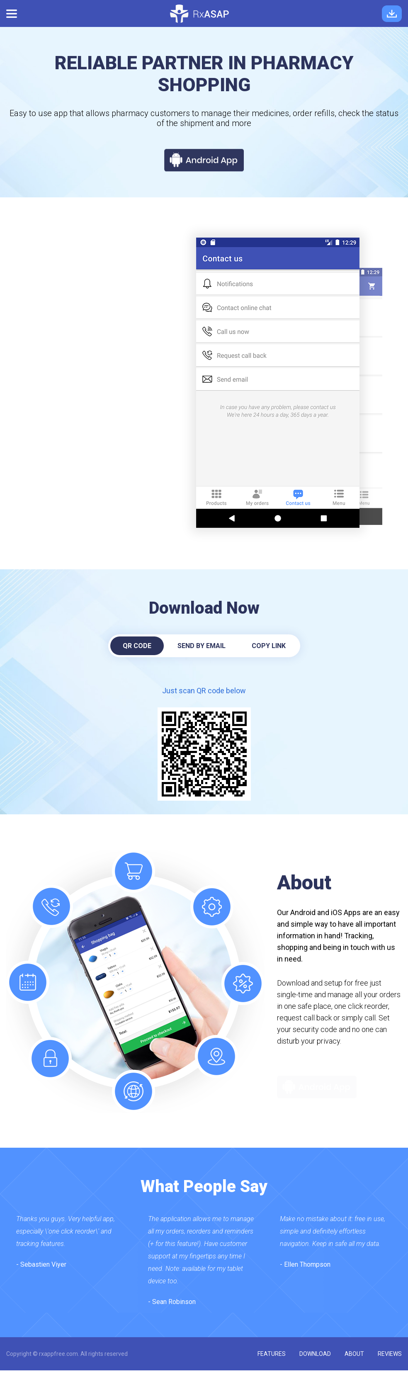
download (315, 1353)
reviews (390, 1353)
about (354, 1353)
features (271, 1353)
